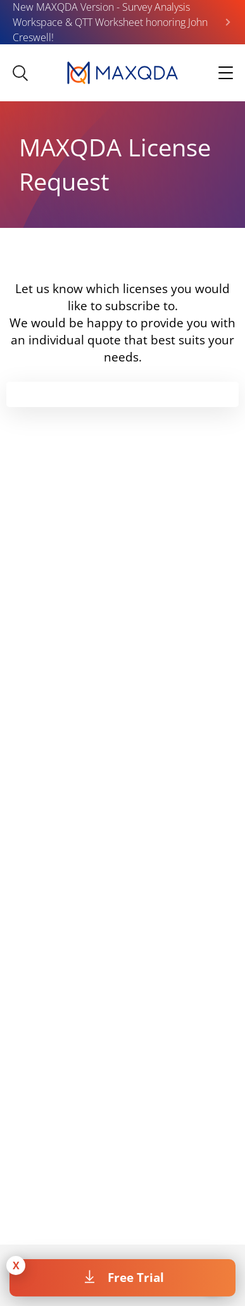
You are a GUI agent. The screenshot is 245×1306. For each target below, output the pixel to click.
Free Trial (136, 1277)
